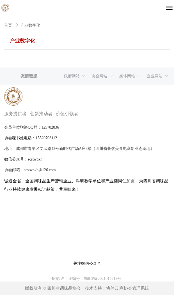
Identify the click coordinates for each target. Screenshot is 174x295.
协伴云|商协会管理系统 (127, 288)
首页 (8, 25)
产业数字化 (30, 25)
